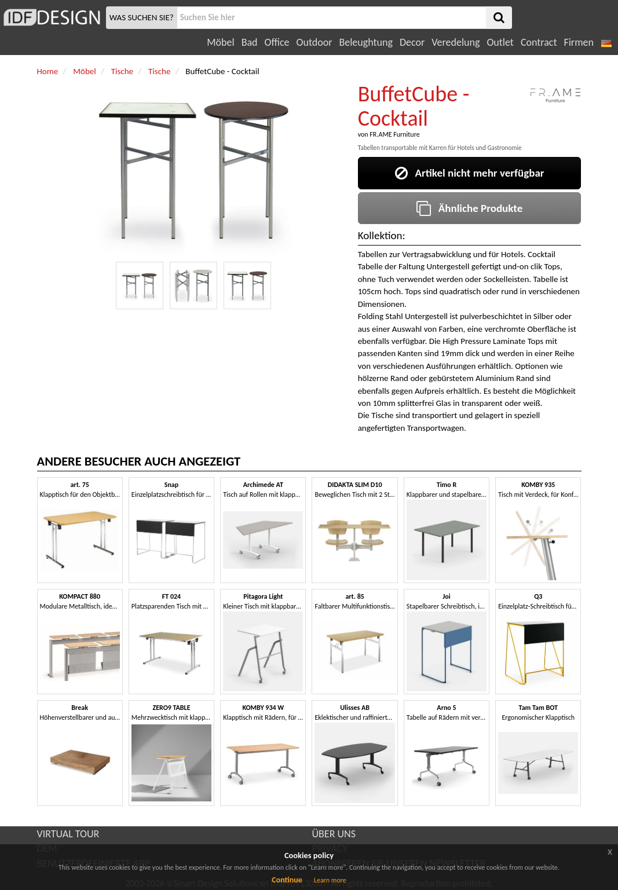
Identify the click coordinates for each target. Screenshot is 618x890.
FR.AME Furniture (394, 134)
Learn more (330, 880)
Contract (539, 42)
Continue (287, 880)
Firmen (578, 42)
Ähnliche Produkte (469, 208)
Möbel (220, 42)
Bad (250, 42)
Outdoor (314, 42)
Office (277, 42)
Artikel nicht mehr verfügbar (469, 173)
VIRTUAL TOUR (68, 833)
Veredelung (455, 42)
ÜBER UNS (334, 833)
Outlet (500, 42)
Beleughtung (365, 42)
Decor (412, 42)
